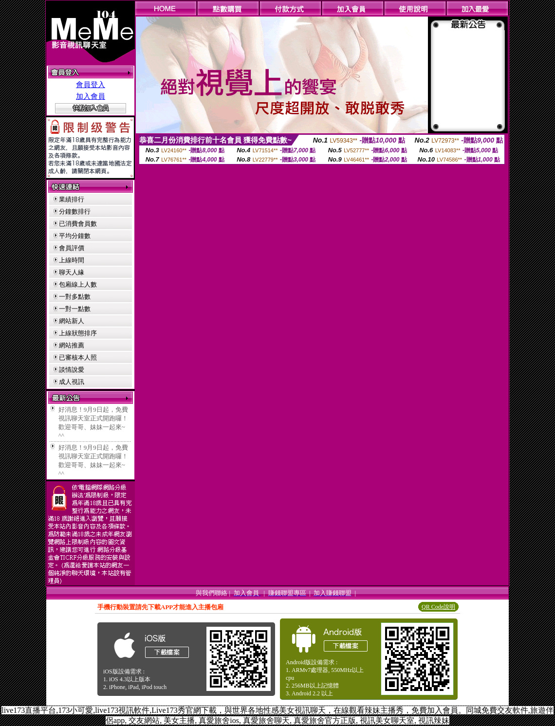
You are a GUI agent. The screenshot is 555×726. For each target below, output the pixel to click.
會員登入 (90, 85)
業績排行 (71, 199)
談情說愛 (71, 369)
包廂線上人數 (78, 284)
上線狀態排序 (78, 333)
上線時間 (71, 260)
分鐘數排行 (75, 211)
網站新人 (71, 321)
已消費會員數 (78, 223)
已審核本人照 (78, 357)
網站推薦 (71, 345)
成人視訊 (71, 381)
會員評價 (71, 248)
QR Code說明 (438, 606)
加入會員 (90, 96)
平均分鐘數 (75, 235)
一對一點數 (75, 308)
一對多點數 (75, 296)
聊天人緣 (71, 272)
